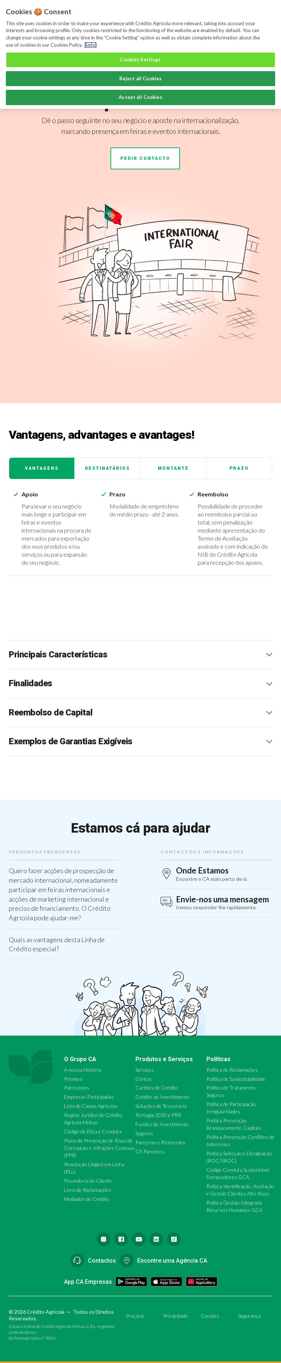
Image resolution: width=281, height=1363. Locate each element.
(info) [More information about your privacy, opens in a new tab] (91, 45)
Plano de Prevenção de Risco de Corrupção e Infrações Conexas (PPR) (99, 1147)
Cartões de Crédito (156, 1087)
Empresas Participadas (89, 1097)
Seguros (144, 1133)
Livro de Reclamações (87, 1190)
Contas (143, 1079)
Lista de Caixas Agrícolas (91, 1106)
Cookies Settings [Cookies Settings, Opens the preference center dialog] (140, 59)
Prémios (73, 1079)
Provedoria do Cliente (88, 1181)
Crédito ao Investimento (162, 1097)
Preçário (135, 1316)
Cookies (210, 1316)
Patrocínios (76, 1087)
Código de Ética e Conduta (92, 1131)
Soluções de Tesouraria (161, 1106)
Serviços (144, 1070)
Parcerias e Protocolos (160, 1142)
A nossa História (82, 1070)
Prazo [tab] (239, 468)
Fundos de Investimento (162, 1124)
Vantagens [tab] (42, 468)
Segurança (249, 1316)
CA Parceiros (150, 1151)
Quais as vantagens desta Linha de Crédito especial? (57, 944)
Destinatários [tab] (107, 468)
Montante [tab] (173, 468)
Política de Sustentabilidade (235, 1079)
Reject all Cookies (140, 78)
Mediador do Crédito (86, 1199)
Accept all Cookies (140, 97)
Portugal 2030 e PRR (158, 1115)
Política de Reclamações (232, 1070)
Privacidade (175, 1316)
